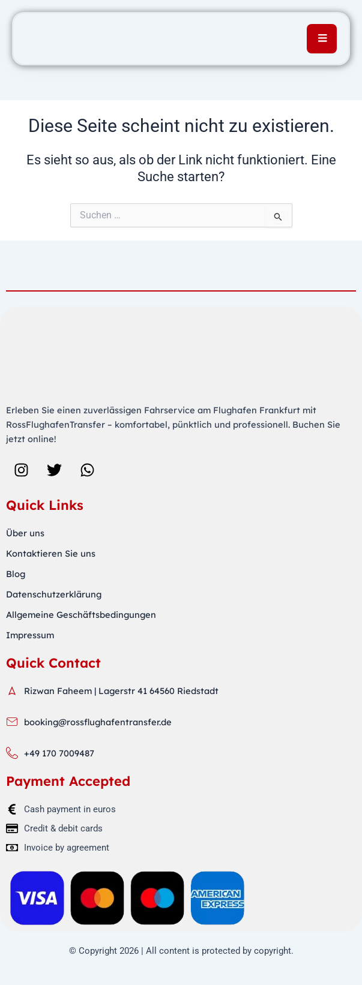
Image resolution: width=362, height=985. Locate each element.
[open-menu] (322, 38)
